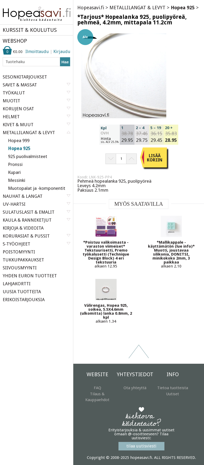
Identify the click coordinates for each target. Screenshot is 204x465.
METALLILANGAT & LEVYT (137, 7)
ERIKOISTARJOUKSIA (24, 299)
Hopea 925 (19, 148)
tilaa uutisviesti (141, 446)
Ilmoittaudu (37, 51)
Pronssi (15, 164)
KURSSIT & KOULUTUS (30, 30)
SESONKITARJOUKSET (25, 77)
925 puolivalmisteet (27, 156)
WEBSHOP (15, 41)
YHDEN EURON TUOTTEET (30, 275)
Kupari (14, 172)
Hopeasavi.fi (90, 7)
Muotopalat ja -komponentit (36, 188)
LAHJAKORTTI (17, 283)
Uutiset (172, 394)
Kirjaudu (61, 51)
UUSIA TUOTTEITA (22, 291)
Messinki (16, 180)
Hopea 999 (18, 140)
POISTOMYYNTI (19, 252)
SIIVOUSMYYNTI (20, 267)
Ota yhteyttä (135, 387)
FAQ (97, 387)
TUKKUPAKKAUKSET (23, 259)
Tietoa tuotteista (172, 387)
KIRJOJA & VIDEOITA (23, 228)
